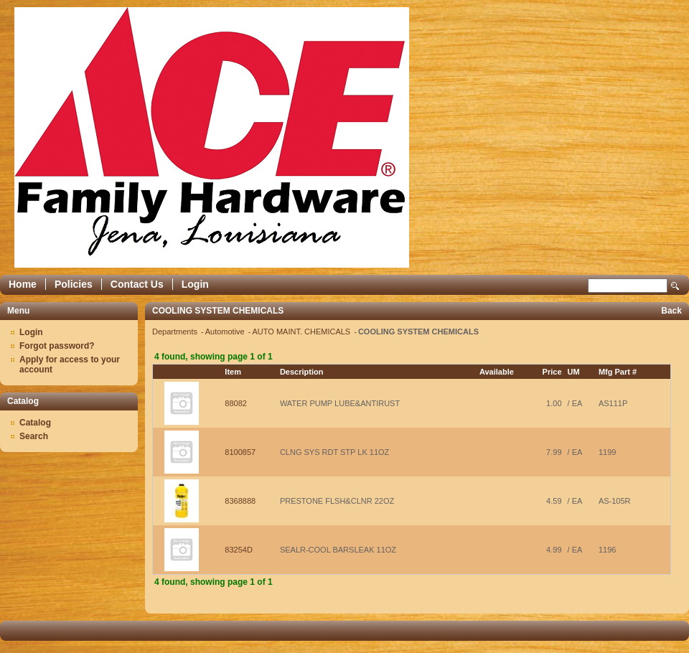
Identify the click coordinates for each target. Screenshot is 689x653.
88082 (236, 403)
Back (671, 311)
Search (675, 286)
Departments (176, 331)
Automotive (226, 331)
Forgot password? (57, 346)
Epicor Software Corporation (211, 137)
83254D (239, 549)
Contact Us (137, 284)
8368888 (240, 501)
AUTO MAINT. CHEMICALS (302, 331)
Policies (74, 284)
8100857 (240, 452)
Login (195, 284)
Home (23, 284)
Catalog (35, 423)
